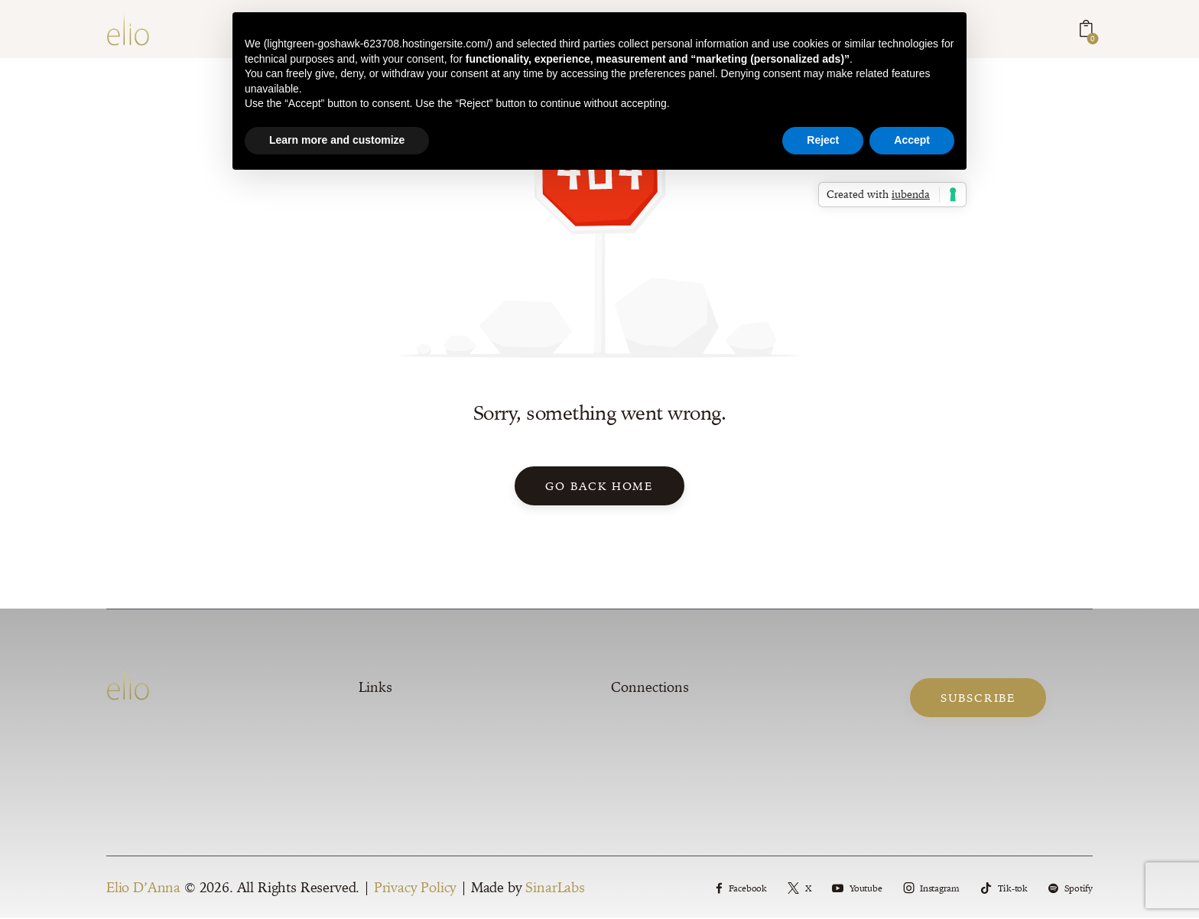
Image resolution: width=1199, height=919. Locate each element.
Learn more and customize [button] (337, 140)
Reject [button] (823, 140)
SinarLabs (554, 889)
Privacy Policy (415, 889)
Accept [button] (912, 140)
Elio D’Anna (143, 889)
